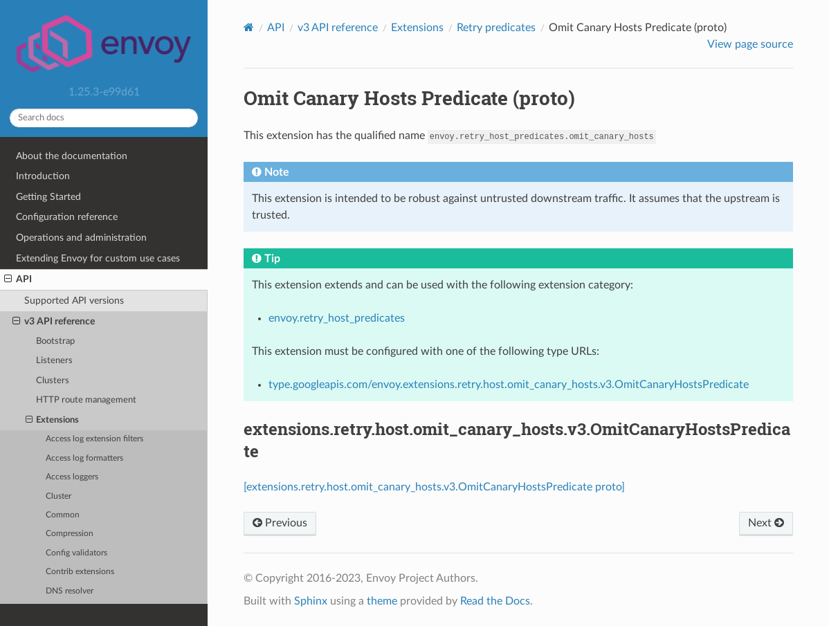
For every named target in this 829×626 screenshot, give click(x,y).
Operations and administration (81, 237)
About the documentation (71, 156)
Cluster (58, 496)
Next (766, 522)
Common (63, 515)
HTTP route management (86, 400)
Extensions (53, 420)
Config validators (76, 553)
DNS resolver (69, 591)
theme (382, 601)
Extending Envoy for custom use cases (98, 258)
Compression (69, 533)
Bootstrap (55, 341)
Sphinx (310, 601)
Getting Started (48, 197)
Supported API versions (74, 300)
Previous (280, 522)
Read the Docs (495, 601)
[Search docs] (104, 118)
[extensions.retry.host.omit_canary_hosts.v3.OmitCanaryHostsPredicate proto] (434, 486)
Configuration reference (67, 217)
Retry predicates (496, 27)
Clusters (52, 380)
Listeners (54, 360)
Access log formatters (84, 458)
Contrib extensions (80, 572)
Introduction (43, 176)
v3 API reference (53, 321)
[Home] (249, 27)
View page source (750, 44)
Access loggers (72, 477)
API (18, 279)
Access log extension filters (94, 439)
